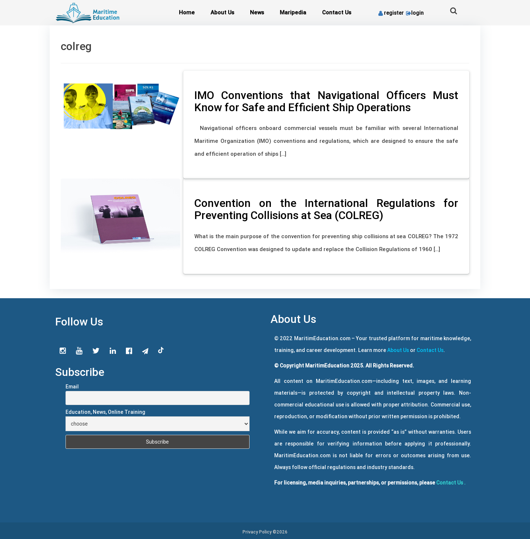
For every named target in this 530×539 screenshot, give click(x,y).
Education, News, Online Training (105, 412)
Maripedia (293, 12)
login (414, 13)
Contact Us (336, 12)
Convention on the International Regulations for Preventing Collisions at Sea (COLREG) (326, 209)
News (257, 12)
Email (72, 386)
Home (187, 12)
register (391, 13)
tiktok (161, 350)
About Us (222, 12)
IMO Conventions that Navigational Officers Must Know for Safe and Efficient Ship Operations (326, 101)
